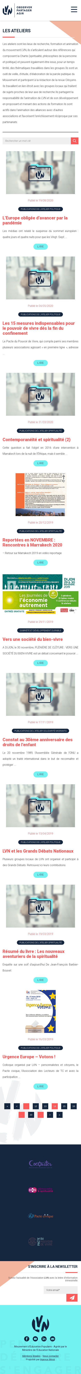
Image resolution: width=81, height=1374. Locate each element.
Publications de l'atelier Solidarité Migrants (40, 731)
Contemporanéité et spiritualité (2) (36, 439)
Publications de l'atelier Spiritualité (40, 430)
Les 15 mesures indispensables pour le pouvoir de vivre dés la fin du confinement (39, 328)
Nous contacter (51, 1356)
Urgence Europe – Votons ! (29, 1056)
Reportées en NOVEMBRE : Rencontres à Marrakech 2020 (32, 543)
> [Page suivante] (50, 1115)
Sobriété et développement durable (40, 630)
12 (35, 1106)
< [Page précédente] (17, 1106)
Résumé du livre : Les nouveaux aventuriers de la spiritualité (33, 954)
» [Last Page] (59, 1115)
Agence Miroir (47, 1359)
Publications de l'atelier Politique (40, 209)
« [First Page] (7, 1106)
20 (31, 1115)
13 (45, 1106)
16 (73, 1106)
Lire (40, 246)
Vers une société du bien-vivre (33, 639)
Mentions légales (31, 1356)
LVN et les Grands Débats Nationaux (38, 851)
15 (64, 1106)
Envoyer (72, 1298)
